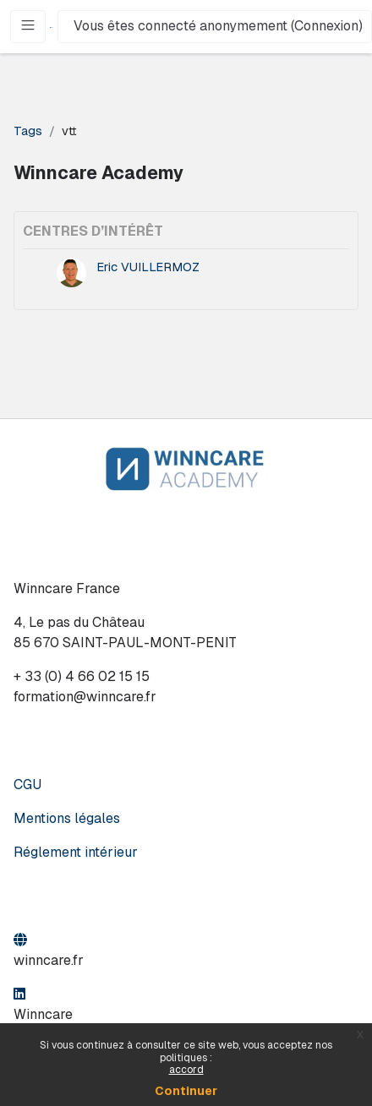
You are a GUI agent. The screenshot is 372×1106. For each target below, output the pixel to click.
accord (186, 1069)
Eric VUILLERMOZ (148, 267)
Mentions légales (67, 818)
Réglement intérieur (76, 852)
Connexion (326, 26)
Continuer (186, 1090)
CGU (27, 784)
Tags (28, 131)
